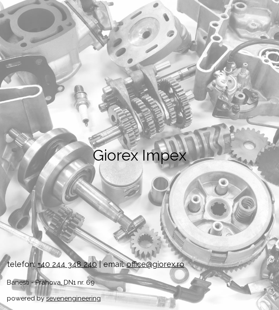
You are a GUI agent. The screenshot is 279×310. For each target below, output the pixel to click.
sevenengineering (73, 298)
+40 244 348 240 (67, 264)
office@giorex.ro (155, 264)
